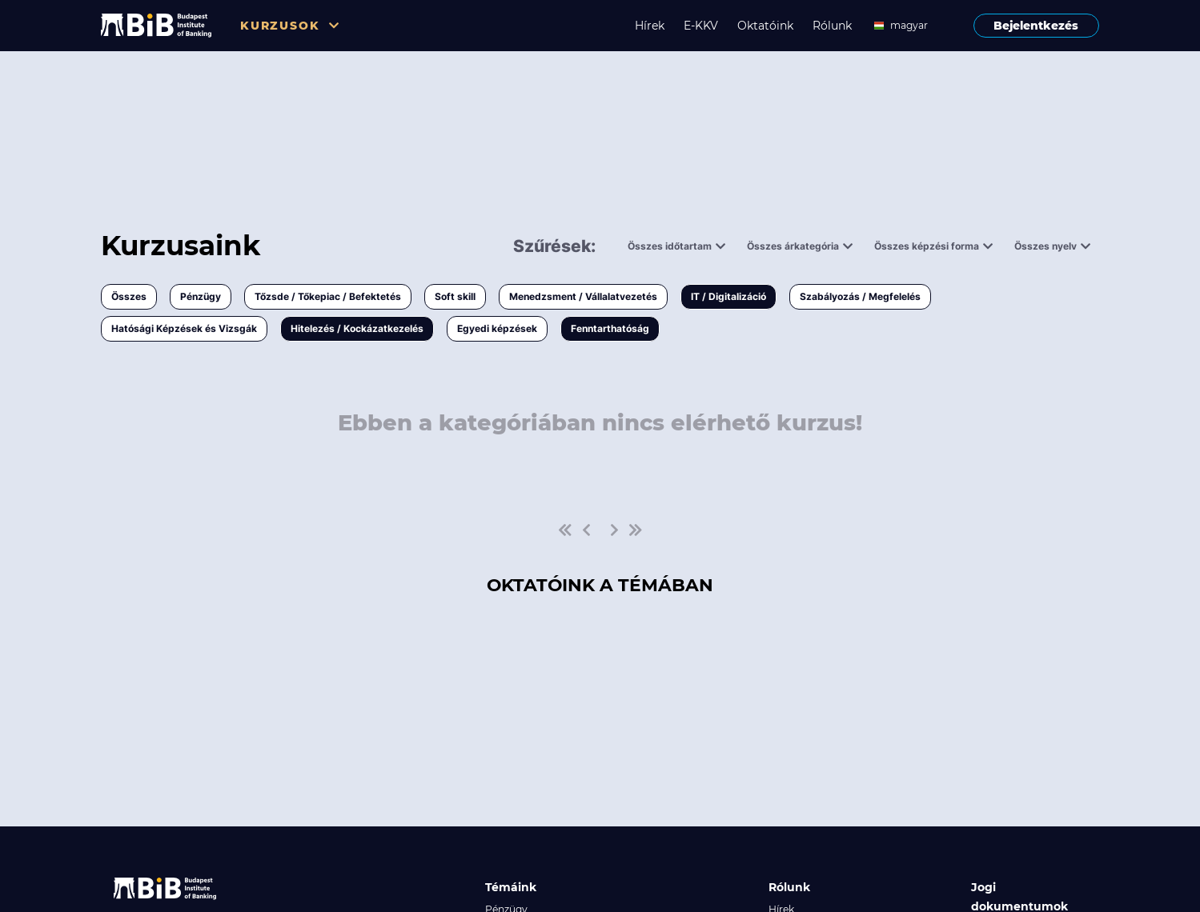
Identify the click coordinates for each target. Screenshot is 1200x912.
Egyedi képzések (497, 328)
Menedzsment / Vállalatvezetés (583, 296)
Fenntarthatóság (610, 328)
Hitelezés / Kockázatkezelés (357, 328)
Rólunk (832, 25)
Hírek (649, 25)
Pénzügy (200, 296)
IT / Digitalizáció (728, 296)
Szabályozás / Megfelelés (860, 296)
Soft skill (455, 296)
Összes (128, 296)
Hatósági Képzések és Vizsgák (184, 328)
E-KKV (701, 25)
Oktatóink (765, 25)
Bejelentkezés (1035, 25)
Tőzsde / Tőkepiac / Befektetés (328, 296)
